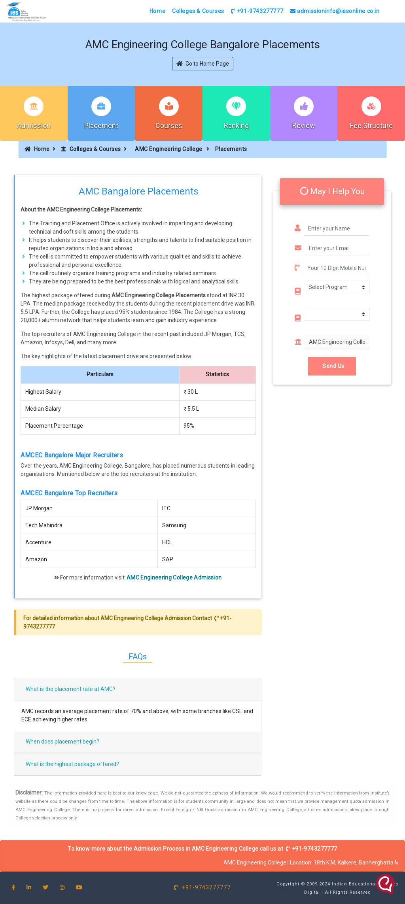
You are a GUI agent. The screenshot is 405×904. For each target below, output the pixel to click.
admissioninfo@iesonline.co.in (335, 11)
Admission (34, 125)
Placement (101, 125)
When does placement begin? (62, 741)
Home (157, 11)
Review (303, 125)
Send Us (332, 366)
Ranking (236, 125)
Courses (168, 125)
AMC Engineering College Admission (174, 577)
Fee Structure (371, 125)
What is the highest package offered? (72, 764)
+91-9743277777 (257, 11)
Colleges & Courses (198, 11)
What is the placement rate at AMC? (70, 689)
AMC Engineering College (169, 149)
